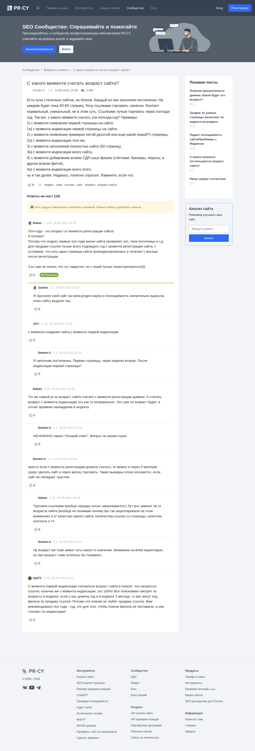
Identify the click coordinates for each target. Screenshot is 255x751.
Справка (190, 725)
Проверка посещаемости (92, 701)
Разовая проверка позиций (93, 689)
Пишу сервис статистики (208, 179)
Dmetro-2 (39, 90)
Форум (135, 683)
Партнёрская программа (146, 725)
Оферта (190, 731)
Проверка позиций (200, 689)
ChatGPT (82, 695)
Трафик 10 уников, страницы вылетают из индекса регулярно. (207, 117)
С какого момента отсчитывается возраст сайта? (207, 161)
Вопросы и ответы (56, 70)
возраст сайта (107, 184)
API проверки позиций (145, 719)
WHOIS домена (86, 725)
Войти (66, 49)
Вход (219, 8)
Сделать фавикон (88, 737)
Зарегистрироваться (39, 49)
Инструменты (84, 8)
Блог (154, 8)
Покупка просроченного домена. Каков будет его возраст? (207, 95)
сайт (79, 184)
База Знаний (139, 695)
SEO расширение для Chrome (204, 701)
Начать (209, 238)
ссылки (69, 184)
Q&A (134, 676)
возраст (90, 184)
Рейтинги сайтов (141, 731)
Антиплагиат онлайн (89, 713)
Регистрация (239, 8)
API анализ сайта (142, 713)
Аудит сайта (84, 707)
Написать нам (194, 719)
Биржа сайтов (110, 8)
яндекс (49, 184)
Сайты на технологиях (145, 737)
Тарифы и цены (57, 8)
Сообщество (135, 8)
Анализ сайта (201, 209)
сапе (59, 184)
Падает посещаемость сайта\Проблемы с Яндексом (206, 139)
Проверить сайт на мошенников (97, 731)
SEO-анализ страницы (91, 683)
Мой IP (81, 719)
